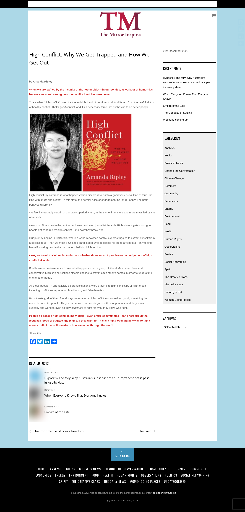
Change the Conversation (180, 170)
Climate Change (174, 178)
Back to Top (123, 456)
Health (168, 231)
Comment (50, 406)
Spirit (168, 269)
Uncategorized (173, 292)
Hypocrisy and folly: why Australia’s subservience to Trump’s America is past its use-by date (187, 82)
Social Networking (175, 261)
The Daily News (174, 284)
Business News (174, 163)
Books (48, 389)
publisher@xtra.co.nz (164, 493)
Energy (169, 208)
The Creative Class (176, 276)
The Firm (146, 431)
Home (42, 469)
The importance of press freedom (56, 431)
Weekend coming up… (176, 119)
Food (168, 223)
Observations (172, 246)
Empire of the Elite (57, 412)
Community (171, 193)
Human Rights (173, 239)
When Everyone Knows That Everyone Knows (75, 395)
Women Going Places (178, 299)
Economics (171, 201)
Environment (172, 216)
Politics (169, 254)
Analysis (50, 372)
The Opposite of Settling (177, 112)
